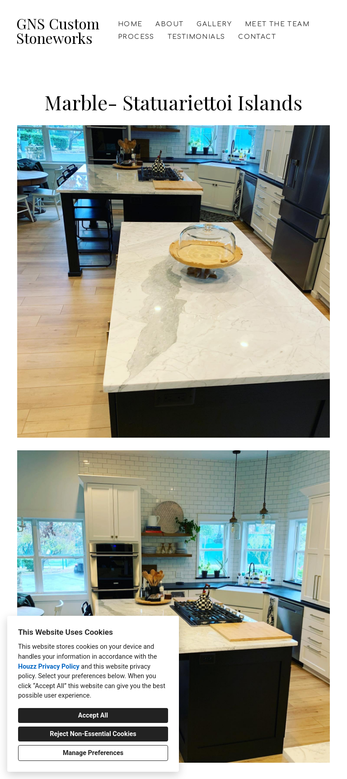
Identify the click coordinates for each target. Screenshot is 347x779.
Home (130, 24)
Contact (257, 36)
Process (136, 36)
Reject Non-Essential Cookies (93, 734)
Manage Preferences (93, 753)
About (169, 24)
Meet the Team (277, 24)
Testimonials (196, 36)
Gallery (214, 24)
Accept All (93, 715)
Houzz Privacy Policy (49, 666)
